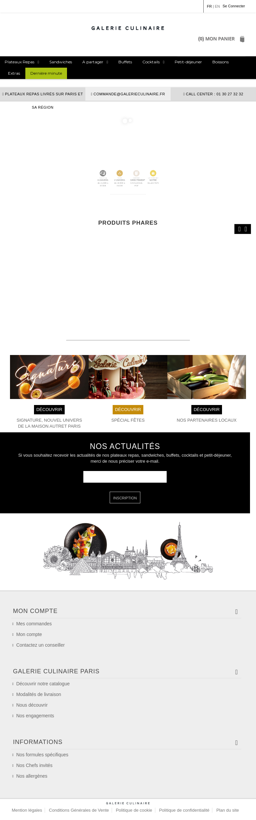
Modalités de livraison (38, 694)
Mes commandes (34, 623)
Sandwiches (60, 61)
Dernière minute (46, 73)
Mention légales (27, 810)
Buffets (125, 61)
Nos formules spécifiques (42, 754)
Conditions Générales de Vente (79, 810)
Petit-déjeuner (188, 61)
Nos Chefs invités (34, 765)
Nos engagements (35, 715)
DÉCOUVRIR (49, 409)
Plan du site (227, 810)
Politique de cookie (134, 810)
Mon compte (29, 634)
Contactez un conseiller (40, 645)
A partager (92, 61)
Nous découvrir (32, 705)
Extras (14, 73)
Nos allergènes (31, 776)
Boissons (220, 61)
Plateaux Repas (19, 61)
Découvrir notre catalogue (43, 683)
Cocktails (151, 61)
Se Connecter (234, 6)
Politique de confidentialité (184, 810)
